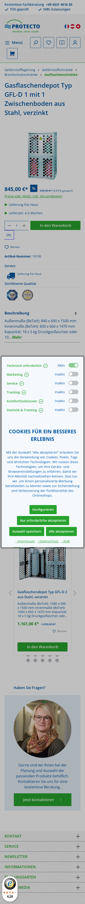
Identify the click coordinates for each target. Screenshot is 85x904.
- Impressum (25, 541)
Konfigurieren (43, 509)
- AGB (65, 541)
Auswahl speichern (26, 531)
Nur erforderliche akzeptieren (43, 520)
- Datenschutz (48, 541)
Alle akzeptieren (61, 531)
